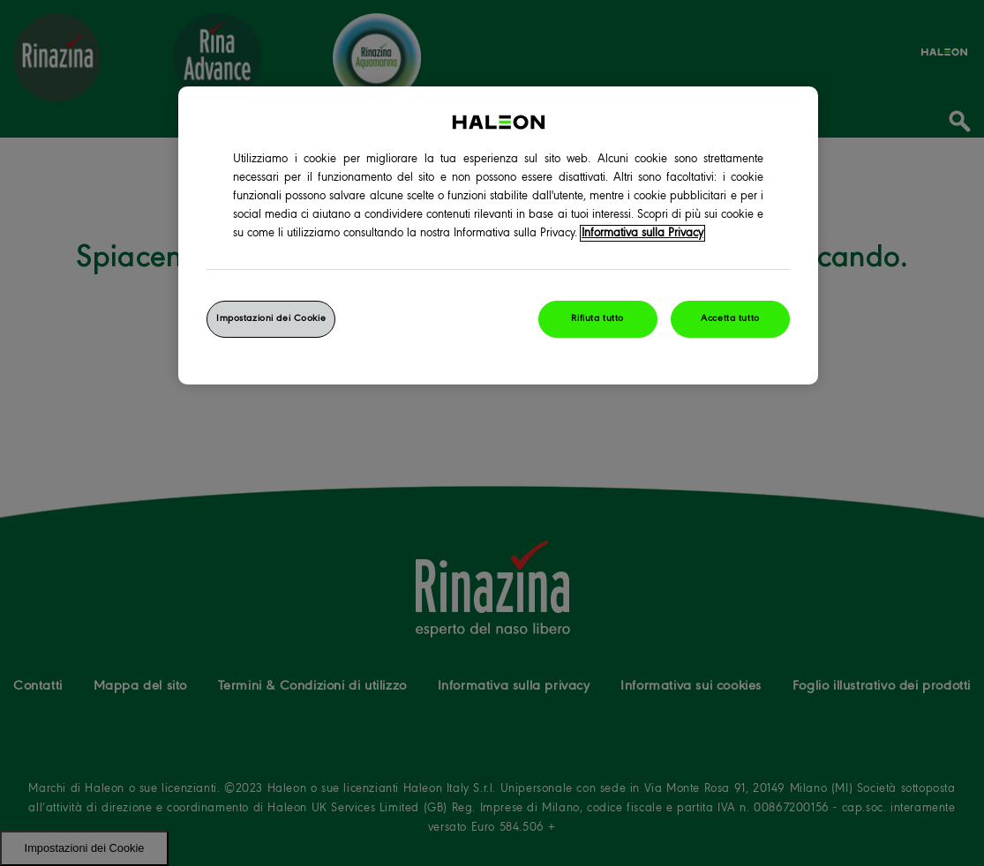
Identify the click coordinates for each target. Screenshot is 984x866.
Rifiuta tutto (597, 318)
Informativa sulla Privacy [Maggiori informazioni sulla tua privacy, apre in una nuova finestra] (642, 233)
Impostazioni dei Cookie (271, 318)
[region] (498, 235)
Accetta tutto (730, 318)
